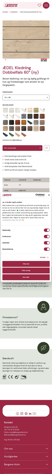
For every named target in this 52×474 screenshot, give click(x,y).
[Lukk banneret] (49, 195)
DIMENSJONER (8, 92)
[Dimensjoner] (26, 97)
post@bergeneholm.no (17, 435)
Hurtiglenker (11, 456)
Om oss (8, 448)
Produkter (14, 12)
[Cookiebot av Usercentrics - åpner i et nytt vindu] (35, 195)
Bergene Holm (12, 464)
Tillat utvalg (26, 270)
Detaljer (43, 257)
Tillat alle (26, 264)
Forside (5, 12)
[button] (26, 39)
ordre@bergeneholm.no (18, 432)
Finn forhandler (22, 148)
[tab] (5, 59)
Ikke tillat (26, 277)
